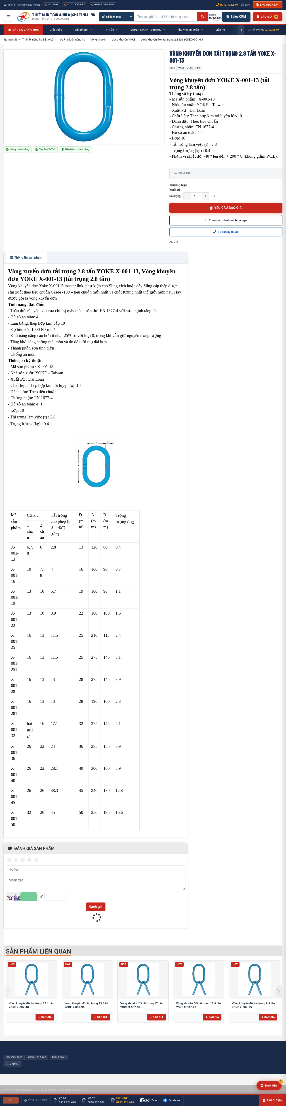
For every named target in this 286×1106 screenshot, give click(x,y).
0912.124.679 (270, 29)
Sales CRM (236, 16)
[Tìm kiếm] (202, 16)
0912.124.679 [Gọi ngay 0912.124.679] (227, 4)
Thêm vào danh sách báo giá (226, 220)
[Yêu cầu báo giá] (269, 1086)
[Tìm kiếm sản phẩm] (165, 16)
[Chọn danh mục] (116, 16)
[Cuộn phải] (241, 30)
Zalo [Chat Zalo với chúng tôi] (245, 4)
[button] (278, 991)
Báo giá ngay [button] (268, 4)
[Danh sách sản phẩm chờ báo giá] (267, 16)
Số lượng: (175, 196)
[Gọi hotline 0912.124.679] (216, 17)
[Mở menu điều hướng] (8, 17)
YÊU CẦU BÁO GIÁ (226, 208)
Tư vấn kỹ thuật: (226, 232)
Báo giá (45, 1017)
